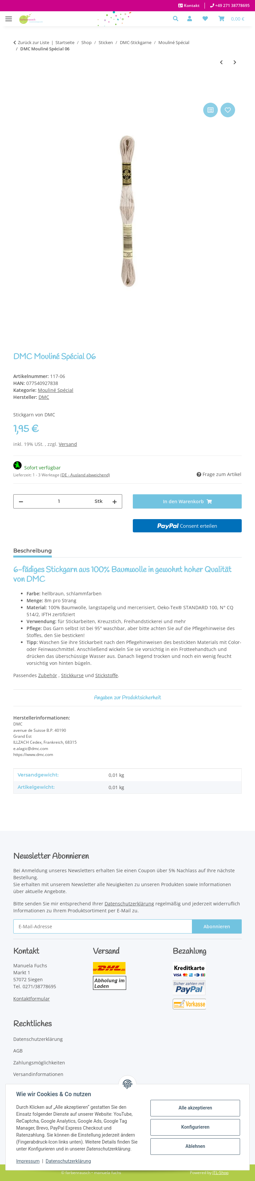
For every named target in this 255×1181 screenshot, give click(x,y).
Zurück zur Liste (33, 42)
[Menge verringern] (21, 501)
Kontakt (191, 5)
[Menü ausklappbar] (8, 15)
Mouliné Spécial (55, 390)
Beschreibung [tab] (32, 551)
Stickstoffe (106, 675)
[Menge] (59, 501)
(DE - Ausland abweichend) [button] (85, 475)
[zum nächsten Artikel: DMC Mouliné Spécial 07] (235, 62)
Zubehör (47, 675)
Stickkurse (72, 675)
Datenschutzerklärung (68, 1161)
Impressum (28, 1161)
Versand (68, 444)
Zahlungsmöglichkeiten (39, 1062)
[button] (177, 18)
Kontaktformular (31, 998)
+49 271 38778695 (232, 5)
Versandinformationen (38, 1074)
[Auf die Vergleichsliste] (210, 110)
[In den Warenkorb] (18, 93)
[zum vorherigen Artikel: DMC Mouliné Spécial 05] (221, 62)
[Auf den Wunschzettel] (227, 110)
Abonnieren (217, 926)
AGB (18, 1050)
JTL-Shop (220, 1172)
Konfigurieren (195, 1127)
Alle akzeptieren (195, 1107)
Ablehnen (195, 1146)
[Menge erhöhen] (114, 501)
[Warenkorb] (231, 18)
